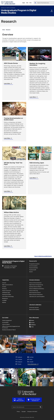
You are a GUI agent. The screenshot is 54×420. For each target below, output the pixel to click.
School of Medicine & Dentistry (36, 288)
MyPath (4, 302)
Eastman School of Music (35, 286)
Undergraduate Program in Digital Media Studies (18, 11)
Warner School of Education (36, 294)
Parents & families (33, 267)
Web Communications (7, 284)
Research (8, 29)
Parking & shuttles (6, 294)
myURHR (4, 300)
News (31, 320)
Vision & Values (6, 324)
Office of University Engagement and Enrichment (11, 327)
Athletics (32, 324)
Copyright (24, 411)
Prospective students (34, 264)
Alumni (31, 271)
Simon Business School (35, 292)
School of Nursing (33, 290)
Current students (33, 265)
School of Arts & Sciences (8, 7)
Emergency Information (32, 411)
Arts (31, 327)
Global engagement (7, 320)
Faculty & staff (32, 269)
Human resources (6, 290)
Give (30, 2)
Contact (4, 286)
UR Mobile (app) (6, 292)
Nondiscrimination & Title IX (9, 329)
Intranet (4, 282)
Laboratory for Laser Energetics (37, 296)
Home (3, 29)
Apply (23, 2)
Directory (4, 288)
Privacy (18, 411)
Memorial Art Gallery (34, 309)
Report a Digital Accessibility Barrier (43, 256)
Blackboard (5, 298)
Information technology (8, 296)
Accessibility (5, 322)
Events (31, 322)
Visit (27, 2)
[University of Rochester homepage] (8, 2)
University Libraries (34, 307)
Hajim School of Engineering (36, 284)
